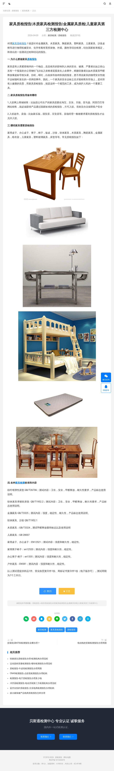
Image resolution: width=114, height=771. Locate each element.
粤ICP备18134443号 (57, 760)
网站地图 (67, 757)
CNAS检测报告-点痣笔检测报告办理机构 (28, 673)
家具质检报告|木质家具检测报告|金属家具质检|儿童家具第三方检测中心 (69, 603)
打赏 (66, 591)
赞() (48, 591)
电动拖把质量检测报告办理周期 (92, 643)
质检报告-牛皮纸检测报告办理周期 (26, 668)
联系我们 (46, 736)
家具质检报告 (19, 43)
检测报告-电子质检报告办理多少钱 (26, 678)
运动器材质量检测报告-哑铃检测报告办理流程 (31, 663)
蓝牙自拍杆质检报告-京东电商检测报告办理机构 (32, 688)
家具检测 (25, 11)
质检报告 (57, 3)
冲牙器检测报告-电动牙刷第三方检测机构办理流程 (33, 683)
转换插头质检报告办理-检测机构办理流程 (29, 658)
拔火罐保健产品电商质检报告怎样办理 (27, 693)
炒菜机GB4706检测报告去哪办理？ (23, 643)
